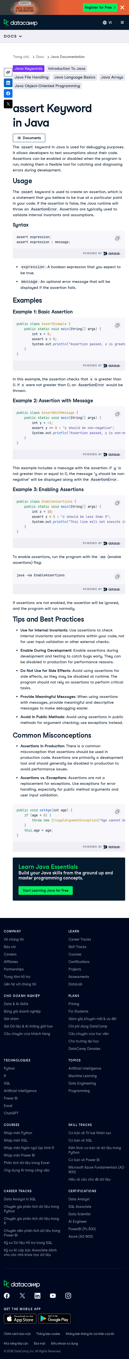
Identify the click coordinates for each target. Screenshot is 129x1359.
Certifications (79, 962)
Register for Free (100, 7)
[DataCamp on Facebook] (7, 1296)
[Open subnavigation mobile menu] (13, 36)
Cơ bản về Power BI (84, 1160)
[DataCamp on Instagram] (68, 1296)
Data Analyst (79, 1199)
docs (40, 57)
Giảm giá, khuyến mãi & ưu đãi (92, 1019)
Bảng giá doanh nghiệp (22, 1011)
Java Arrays (112, 77)
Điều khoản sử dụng (64, 1343)
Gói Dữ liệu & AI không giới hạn (28, 1026)
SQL (7, 1083)
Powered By (102, 253)
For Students (78, 1011)
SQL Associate (79, 1207)
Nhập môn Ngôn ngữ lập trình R (29, 1148)
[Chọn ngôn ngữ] (107, 22)
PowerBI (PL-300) (82, 1229)
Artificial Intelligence (20, 1091)
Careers (10, 954)
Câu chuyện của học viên (88, 1034)
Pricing (73, 1004)
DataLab (75, 984)
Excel (8, 1106)
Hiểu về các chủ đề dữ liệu (89, 1179)
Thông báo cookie (48, 1334)
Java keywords (29, 68)
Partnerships (14, 969)
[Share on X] (8, 104)
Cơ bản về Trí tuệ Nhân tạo (89, 1133)
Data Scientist (79, 1214)
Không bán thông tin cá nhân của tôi (90, 1334)
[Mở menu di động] (122, 22)
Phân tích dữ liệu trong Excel (26, 1163)
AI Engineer (77, 1221)
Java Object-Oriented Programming (47, 86)
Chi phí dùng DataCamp (87, 1026)
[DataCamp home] (37, 1284)
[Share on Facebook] (8, 93)
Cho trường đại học (83, 1041)
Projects (74, 969)
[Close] (122, 8)
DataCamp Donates (84, 1049)
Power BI (11, 1098)
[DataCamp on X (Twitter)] (22, 1296)
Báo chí (10, 947)
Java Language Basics (74, 77)
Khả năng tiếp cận (16, 1343)
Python (9, 1068)
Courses (74, 954)
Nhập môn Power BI (19, 1155)
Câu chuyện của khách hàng (27, 1034)
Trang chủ (21, 57)
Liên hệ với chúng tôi (20, 984)
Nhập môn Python (18, 1133)
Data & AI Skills (16, 1004)
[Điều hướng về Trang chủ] (20, 22)
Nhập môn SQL (15, 1140)
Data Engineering (82, 1083)
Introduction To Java (66, 68)
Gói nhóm (11, 1019)
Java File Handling (32, 77)
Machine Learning (82, 1076)
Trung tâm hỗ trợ (17, 977)
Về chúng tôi (14, 939)
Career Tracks (79, 939)
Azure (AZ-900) (80, 1236)
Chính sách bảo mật (17, 1334)
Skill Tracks (77, 947)
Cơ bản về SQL (80, 1140)
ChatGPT (11, 1113)
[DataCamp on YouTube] (53, 1296)
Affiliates (11, 962)
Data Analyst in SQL (20, 1199)
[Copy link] (8, 72)
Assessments (78, 977)
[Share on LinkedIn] (8, 82)
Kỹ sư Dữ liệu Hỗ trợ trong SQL (28, 1243)
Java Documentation (68, 57)
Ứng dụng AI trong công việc (27, 1170)
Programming (79, 1091)
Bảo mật (39, 1343)
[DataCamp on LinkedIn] (37, 1296)
